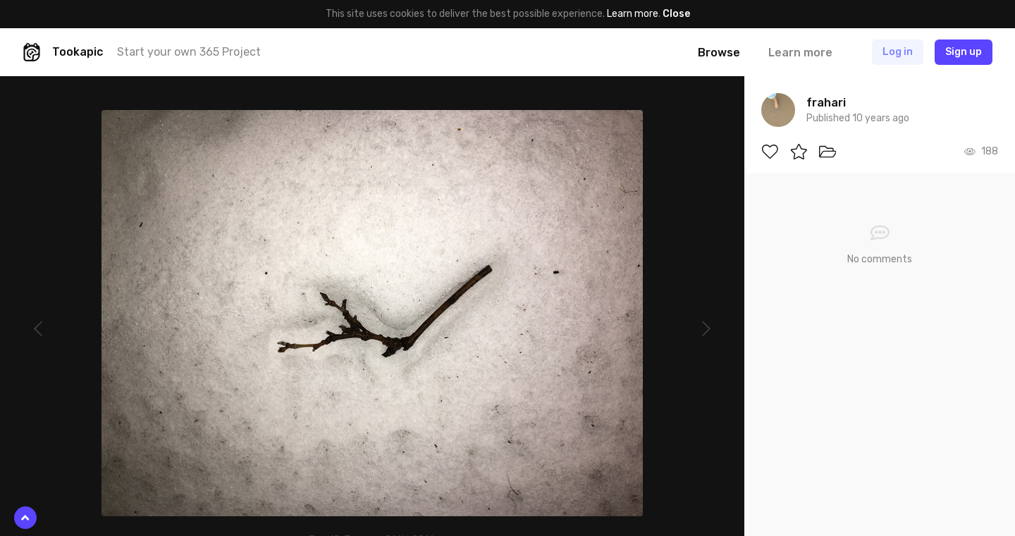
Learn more (632, 14)
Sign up (963, 52)
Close (676, 14)
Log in (897, 52)
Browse (719, 52)
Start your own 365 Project (189, 52)
